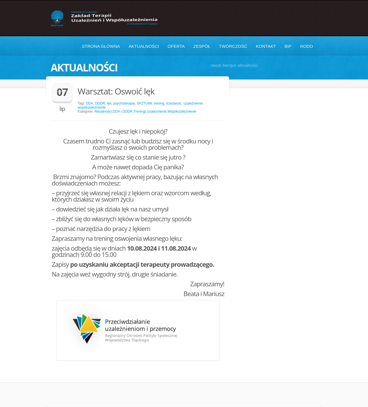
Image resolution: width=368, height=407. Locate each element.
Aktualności (144, 46)
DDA (89, 103)
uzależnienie (193, 103)
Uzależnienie (156, 111)
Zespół (201, 46)
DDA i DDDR (123, 111)
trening (159, 103)
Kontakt (266, 46)
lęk (109, 103)
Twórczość (233, 46)
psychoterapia (124, 103)
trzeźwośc (173, 103)
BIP (288, 46)
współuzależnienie (92, 107)
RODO (306, 46)
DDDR (100, 103)
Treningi (139, 111)
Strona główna (101, 46)
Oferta (176, 46)
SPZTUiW (144, 103)
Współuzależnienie (181, 111)
